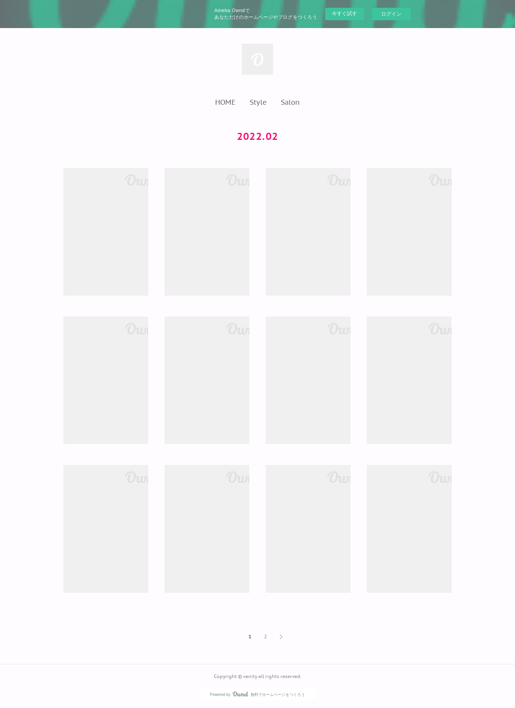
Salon (290, 102)
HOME (225, 102)
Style (258, 102)
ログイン (391, 14)
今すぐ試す (344, 13)
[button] (225, 102)
